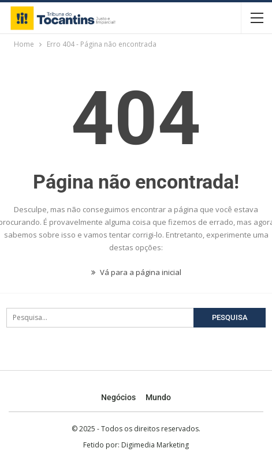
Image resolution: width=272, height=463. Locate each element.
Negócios (118, 397)
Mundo (158, 397)
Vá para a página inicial (136, 272)
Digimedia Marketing (155, 445)
